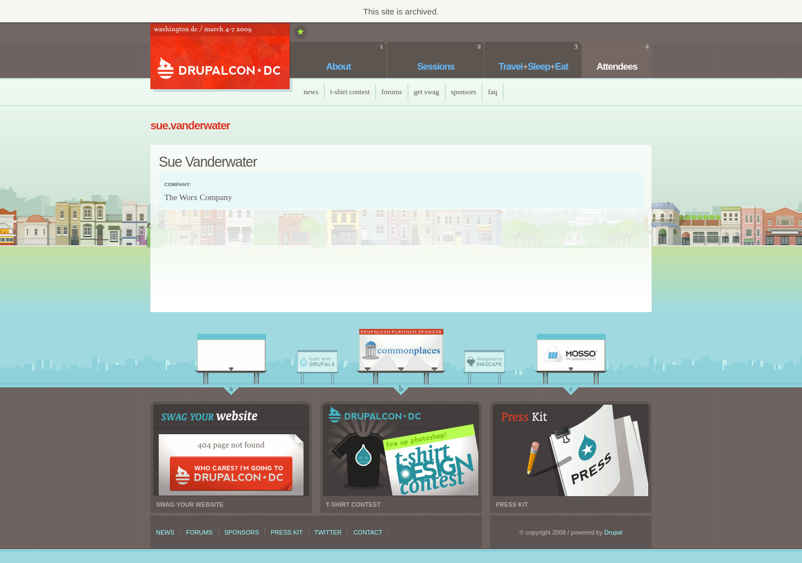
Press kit (571, 450)
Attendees (616, 66)
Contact (367, 532)
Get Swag (426, 92)
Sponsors (464, 92)
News (311, 92)
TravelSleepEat (533, 66)
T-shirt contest (401, 450)
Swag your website (231, 450)
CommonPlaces (401, 353)
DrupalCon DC (220, 57)
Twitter (328, 532)
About (338, 66)
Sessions (435, 66)
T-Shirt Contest (350, 92)
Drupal (613, 532)
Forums (392, 92)
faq (492, 92)
